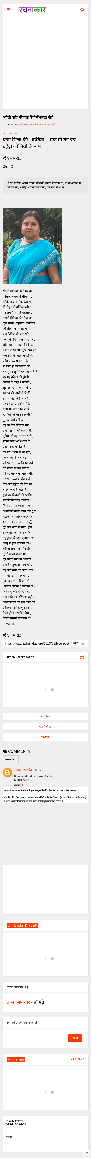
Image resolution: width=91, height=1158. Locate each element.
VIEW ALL (77, 1059)
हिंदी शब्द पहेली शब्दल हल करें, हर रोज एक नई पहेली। (34, 124)
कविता (15, 133)
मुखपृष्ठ (9, 1137)
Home (5, 133)
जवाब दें (18, 785)
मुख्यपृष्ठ (45, 737)
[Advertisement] (45, 63)
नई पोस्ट (45, 716)
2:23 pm (37, 770)
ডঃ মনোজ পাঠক (23, 770)
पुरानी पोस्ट (45, 726)
